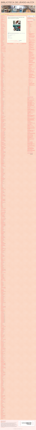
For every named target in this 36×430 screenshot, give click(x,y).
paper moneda (2, 335)
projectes (2, 365)
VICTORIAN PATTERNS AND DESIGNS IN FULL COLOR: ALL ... (31, 49)
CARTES (29, 38)
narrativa (2, 305)
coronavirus (2, 109)
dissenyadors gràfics (3, 147)
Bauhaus (2, 68)
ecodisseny (2, 153)
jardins (1, 249)
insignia (2, 241)
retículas (2, 376)
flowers (1, 185)
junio (29, 28)
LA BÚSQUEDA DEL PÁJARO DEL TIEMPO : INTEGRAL (31, 83)
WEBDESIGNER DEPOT (29, 149)
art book (2, 53)
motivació (2, 301)
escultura (2, 172)
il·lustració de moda (3, 225)
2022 (28, 88)
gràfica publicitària (3, 202)
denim (1, 118)
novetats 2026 (2, 322)
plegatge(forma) (2, 353)
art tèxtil (2, 61)
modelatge (2, 297)
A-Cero (1, 18)
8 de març (2, 17)
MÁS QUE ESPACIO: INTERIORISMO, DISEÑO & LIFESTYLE (30, 125)
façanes (2, 180)
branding (2, 77)
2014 (28, 95)
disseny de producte (3, 130)
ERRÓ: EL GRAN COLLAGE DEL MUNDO (31, 70)
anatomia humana (3, 31)
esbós (1, 167)
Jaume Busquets (2, 250)
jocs (1, 253)
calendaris (2, 80)
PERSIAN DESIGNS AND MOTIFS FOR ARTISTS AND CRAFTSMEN (31, 44)
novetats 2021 (2, 318)
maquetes (2, 282)
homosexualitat (2, 216)
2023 (28, 87)
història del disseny (3, 212)
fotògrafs (2, 190)
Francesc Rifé (2, 194)
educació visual (2, 156)
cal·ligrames (2, 83)
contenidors (2, 108)
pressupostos (2, 359)
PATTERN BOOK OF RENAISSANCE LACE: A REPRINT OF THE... (31, 53)
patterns (19, 41)
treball (1, 408)
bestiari (1, 69)
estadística (2, 174)
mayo (29, 29)
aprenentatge (2, 39)
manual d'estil (2, 278)
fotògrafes (2, 187)
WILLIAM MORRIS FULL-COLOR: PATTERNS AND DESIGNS (31, 48)
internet (2, 246)
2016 (28, 93)
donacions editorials (3, 151)
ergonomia (2, 165)
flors (1, 184)
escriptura (2, 171)
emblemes (2, 160)
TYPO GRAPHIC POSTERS (30, 147)
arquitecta (2, 43)
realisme (2, 373)
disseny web (2, 139)
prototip (2, 369)
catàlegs (2, 92)
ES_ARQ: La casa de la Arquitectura (31, 110)
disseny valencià (2, 138)
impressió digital (2, 231)
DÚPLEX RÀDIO (29, 106)
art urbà (2, 62)
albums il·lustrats (2, 26)
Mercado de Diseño (3, 287)
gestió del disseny (3, 200)
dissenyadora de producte (2, 142)
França (1, 193)
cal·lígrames (2, 84)
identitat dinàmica (3, 219)
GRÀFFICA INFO (29, 114)
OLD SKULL (28, 129)
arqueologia (2, 42)
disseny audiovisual (3, 128)
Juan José (2, 261)
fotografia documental (3, 189)
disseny (2, 127)
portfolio (2, 356)
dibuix (17, 41)
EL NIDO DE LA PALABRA (31, 37)
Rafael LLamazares (3, 372)
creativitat (2, 112)
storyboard (2, 391)
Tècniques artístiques (3, 398)
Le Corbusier (2, 265)
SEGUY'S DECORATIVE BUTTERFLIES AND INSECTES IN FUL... (30, 61)
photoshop (2, 345)
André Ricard (2, 32)
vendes (1, 411)
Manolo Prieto (2, 277)
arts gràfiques (2, 64)
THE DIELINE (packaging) (30, 142)
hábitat (1, 205)
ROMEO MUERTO (30, 82)
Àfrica (1, 20)
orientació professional (3, 326)
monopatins (2, 299)
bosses (1, 76)
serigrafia (2, 383)
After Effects (2, 21)
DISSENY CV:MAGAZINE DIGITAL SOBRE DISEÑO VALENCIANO (30, 105)
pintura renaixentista (3, 348)
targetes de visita (3, 395)
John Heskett (2, 256)
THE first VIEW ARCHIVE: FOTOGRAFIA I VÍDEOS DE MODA (31, 143)
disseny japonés (2, 135)
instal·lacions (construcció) (2, 242)
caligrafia (2, 81)
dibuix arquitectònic (3, 123)
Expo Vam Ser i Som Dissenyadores (3, 178)
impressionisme (2, 232)
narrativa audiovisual (3, 306)
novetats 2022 (2, 319)
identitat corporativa (3, 218)
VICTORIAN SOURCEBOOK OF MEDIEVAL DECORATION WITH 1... (31, 59)
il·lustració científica (3, 224)
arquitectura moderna (3, 50)
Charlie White (2, 94)
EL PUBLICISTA (29, 108)
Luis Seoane (2, 274)
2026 (28, 22)
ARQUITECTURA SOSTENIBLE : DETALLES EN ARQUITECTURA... (31, 76)
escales (2, 168)
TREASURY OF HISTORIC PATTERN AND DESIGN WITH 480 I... (31, 46)
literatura (2, 268)
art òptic (2, 58)
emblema (2, 159)
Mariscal (2, 283)
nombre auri (2, 309)
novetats (2, 312)
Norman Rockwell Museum (3, 310)
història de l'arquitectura (3, 208)
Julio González (2, 262)
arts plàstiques (2, 65)
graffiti (1, 201)
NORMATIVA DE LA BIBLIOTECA (7, 14)
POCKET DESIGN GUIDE (30, 134)
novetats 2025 (2, 321)
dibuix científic (2, 124)
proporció (2, 368)
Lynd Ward (2, 275)
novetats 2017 (2, 315)
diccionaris (2, 126)
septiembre (30, 26)
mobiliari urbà (2, 294)
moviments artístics (3, 302)
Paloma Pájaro (2, 331)
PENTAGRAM (28, 132)
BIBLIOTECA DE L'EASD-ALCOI (17, 2)
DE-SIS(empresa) (15, 41)
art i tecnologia (2, 57)
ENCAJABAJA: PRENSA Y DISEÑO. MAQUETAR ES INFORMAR (31, 109)
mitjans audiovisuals (3, 291)
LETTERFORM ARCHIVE (29, 122)
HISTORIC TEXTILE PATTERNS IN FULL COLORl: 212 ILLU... (31, 57)
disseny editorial (2, 132)
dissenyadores (2, 144)
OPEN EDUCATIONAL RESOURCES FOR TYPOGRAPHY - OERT (31, 130)
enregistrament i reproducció (2, 163)
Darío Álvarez (2, 115)
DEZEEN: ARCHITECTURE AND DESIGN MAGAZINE (30, 102)
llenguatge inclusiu (3, 269)
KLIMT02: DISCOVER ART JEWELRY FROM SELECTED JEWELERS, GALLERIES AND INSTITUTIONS (31, 119)
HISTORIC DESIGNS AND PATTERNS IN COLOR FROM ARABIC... (31, 42)
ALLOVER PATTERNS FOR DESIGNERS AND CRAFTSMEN (31, 64)
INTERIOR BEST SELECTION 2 (31, 35)
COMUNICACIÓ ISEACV (29, 101)
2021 (28, 89)
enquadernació (2, 162)
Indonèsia (2, 235)
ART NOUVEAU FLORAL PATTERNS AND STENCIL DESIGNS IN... (31, 56)
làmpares (2, 264)
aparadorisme (2, 38)
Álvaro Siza (2, 29)
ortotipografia (2, 327)
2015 (28, 94)
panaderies (2, 332)
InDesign (2, 234)
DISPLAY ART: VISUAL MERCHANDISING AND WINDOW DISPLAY (31, 74)
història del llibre (2, 214)
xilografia (2, 418)
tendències (2, 401)
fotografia (2, 188)
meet (1, 286)
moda (1, 295)
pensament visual (3, 342)
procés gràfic (2, 360)
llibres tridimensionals (3, 272)
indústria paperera (3, 237)
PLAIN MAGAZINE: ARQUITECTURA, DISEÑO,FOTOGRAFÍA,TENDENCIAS (31, 133)
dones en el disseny (3, 152)
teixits (1, 400)
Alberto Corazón (2, 25)
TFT (1, 403)
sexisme (2, 384)
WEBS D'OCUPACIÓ (2, 14)
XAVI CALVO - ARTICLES (29, 151)
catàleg (1, 91)
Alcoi (1, 27)
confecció (2, 103)
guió (1, 204)
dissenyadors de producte (2, 146)
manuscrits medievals (3, 280)
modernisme (2, 298)
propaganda (2, 366)
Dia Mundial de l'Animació (2, 121)
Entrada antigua (24, 43)
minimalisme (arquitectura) (2, 290)
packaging (2, 328)
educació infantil (2, 155)
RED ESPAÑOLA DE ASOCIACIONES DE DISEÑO (30, 137)
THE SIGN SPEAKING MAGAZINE (30, 145)
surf (1, 394)
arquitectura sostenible (3, 51)
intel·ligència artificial (3, 243)
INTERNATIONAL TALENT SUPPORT (3, 245)
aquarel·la (2, 40)
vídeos (1, 414)
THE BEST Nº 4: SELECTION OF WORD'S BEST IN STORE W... (31, 36)
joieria (1, 257)
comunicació (2, 102)
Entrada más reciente (10, 43)
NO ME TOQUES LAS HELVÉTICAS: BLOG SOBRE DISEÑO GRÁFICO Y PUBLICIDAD (31, 128)
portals (1, 355)
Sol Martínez (2, 388)
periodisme (2, 344)
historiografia (2, 215)
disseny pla (2, 136)
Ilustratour (2, 228)
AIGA (1, 23)
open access (2, 325)
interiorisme (2, 244)
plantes (2, 352)
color (1, 98)
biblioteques (2, 72)
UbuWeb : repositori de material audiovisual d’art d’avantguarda (30, 148)
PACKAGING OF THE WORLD (30, 131)
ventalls (2, 412)
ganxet (1, 197)
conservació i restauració (2, 105)
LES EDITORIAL (29, 121)
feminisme (2, 181)
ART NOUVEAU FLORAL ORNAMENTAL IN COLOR (31, 54)
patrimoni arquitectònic (3, 339)
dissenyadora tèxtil (3, 143)
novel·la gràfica (2, 311)
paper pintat (2, 336)
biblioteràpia (2, 73)
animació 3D (2, 36)
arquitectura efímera (3, 47)
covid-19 (2, 111)
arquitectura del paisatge (2, 45)
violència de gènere (3, 415)
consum (2, 107)
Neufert (2, 308)
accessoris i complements (2, 19)
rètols (1, 377)
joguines (2, 254)
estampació (2, 175)
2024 (28, 86)
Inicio (17, 43)
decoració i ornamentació (2, 117)
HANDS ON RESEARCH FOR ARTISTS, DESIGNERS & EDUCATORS (31, 34)
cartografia (2, 88)
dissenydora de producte (2, 149)
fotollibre (2, 191)
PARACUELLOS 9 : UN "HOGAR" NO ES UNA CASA (31, 85)
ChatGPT (2, 95)
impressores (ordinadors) (2, 233)
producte (2, 362)
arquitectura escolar (3, 48)
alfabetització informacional (2, 28)
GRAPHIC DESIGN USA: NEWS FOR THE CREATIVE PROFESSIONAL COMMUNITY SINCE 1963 (31, 115)
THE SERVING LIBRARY (29, 144)
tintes (1, 405)
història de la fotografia (3, 210)
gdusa (1, 198)
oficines (2, 323)
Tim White (2, 404)
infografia (2, 238)
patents (2, 338)
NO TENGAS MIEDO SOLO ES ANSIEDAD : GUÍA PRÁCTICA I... (31, 78)
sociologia (2, 387)
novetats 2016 (2, 314)
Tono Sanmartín (2, 407)
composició (2, 101)
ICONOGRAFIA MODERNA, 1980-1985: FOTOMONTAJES (31, 71)
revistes (2, 379)
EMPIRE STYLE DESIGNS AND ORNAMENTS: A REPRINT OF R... (31, 62)
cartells (1, 87)
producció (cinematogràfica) (2, 361)
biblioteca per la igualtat (3, 71)
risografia (2, 380)
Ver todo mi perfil (2, 427)
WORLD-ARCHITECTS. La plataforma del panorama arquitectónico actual (31, 150)
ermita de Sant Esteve (3, 166)
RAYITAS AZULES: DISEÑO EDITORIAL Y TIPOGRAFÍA (30, 136)
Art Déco (2, 54)
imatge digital (2, 229)
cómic (1, 99)
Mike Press (2, 289)
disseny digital (2, 131)
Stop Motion (2, 390)
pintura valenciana (3, 349)
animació (2, 35)
